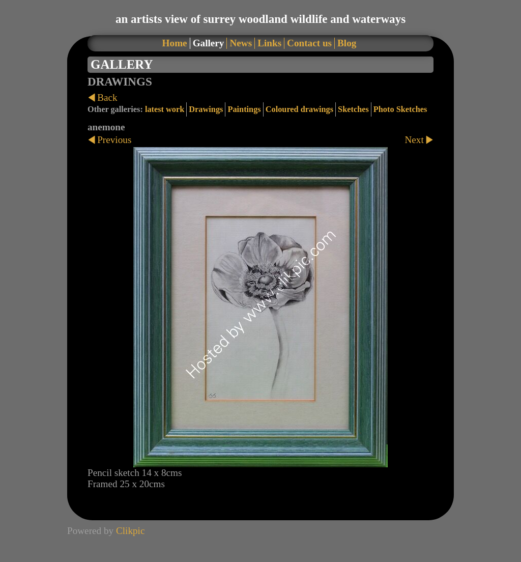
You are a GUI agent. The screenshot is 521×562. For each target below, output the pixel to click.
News (240, 43)
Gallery (208, 43)
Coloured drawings (299, 109)
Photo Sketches (400, 109)
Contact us (309, 43)
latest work (164, 109)
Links (269, 43)
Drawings (206, 109)
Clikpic (130, 530)
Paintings (243, 109)
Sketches (353, 109)
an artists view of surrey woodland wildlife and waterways (260, 18)
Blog (346, 43)
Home (174, 43)
